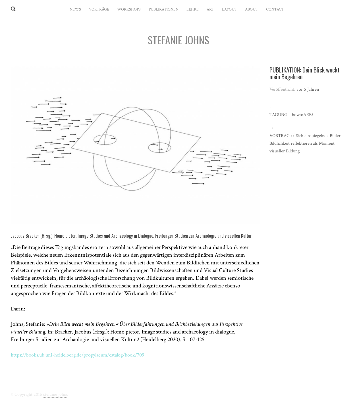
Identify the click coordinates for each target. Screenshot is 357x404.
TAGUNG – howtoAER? (291, 115)
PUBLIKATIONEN (163, 9)
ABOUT (251, 9)
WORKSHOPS (129, 9)
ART (210, 9)
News (75, 9)
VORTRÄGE (99, 9)
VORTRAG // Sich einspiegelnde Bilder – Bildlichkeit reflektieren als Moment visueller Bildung (306, 143)
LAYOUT (229, 9)
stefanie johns (55, 394)
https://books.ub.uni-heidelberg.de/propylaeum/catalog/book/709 (85, 355)
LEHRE (192, 9)
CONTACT (275, 9)
